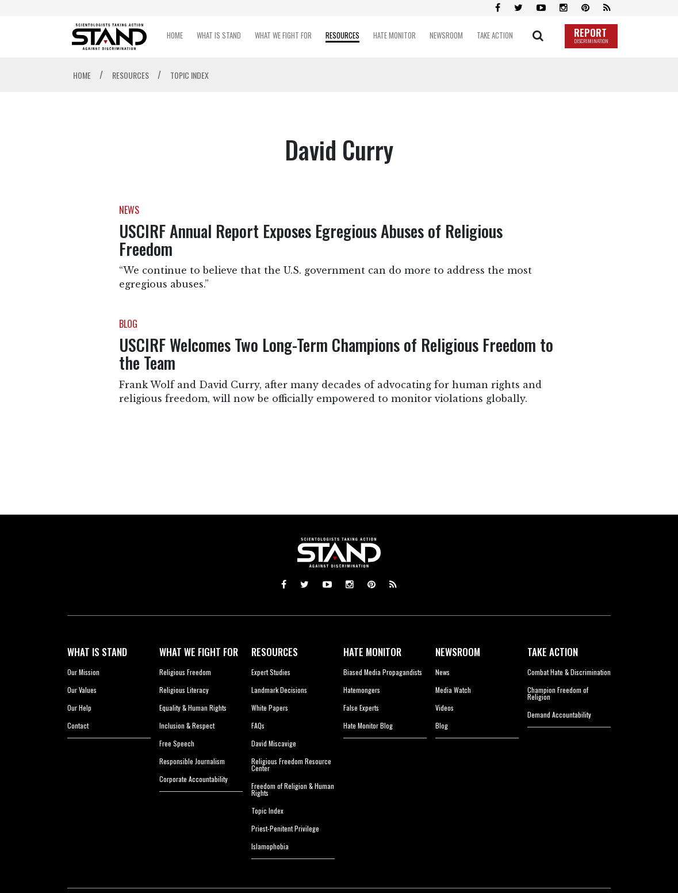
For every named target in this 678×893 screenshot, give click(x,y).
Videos (444, 707)
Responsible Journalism (192, 761)
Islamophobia (270, 846)
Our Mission (83, 672)
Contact (78, 725)
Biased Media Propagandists (382, 672)
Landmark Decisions (279, 690)
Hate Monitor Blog (368, 725)
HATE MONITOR (372, 652)
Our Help (79, 707)
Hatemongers (361, 690)
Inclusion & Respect (186, 725)
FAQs (258, 725)
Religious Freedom (185, 672)
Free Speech (176, 743)
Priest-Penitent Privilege (285, 828)
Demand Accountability (559, 714)
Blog (441, 725)
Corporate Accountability (193, 779)
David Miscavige (273, 743)
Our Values (82, 690)
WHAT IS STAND (97, 652)
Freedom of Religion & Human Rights (292, 789)
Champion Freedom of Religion (557, 693)
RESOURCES (274, 652)
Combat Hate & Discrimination (569, 672)
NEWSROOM (457, 652)
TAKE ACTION (552, 652)
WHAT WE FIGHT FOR (198, 652)
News (442, 672)
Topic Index (267, 810)
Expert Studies (270, 672)
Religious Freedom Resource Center (291, 764)
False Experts (361, 707)
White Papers (269, 707)
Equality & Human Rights (193, 707)
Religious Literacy (184, 690)
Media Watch (453, 690)
